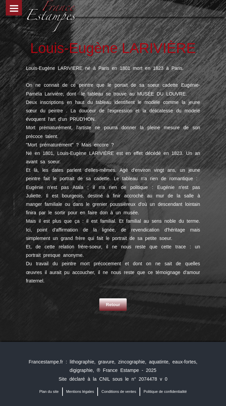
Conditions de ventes (118, 391)
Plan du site (48, 391)
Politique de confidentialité (165, 391)
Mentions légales (80, 391)
